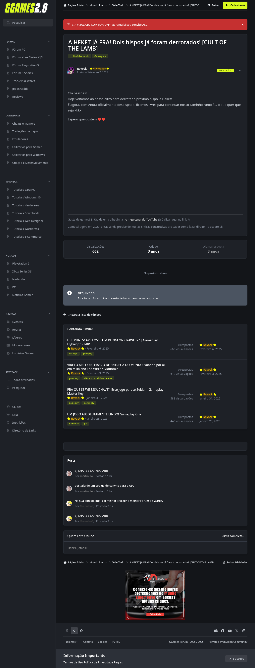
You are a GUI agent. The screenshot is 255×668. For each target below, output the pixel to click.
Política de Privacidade (98, 662)
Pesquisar (15, 23)
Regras (118, 662)
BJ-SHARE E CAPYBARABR (91, 471)
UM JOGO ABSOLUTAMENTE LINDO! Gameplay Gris (104, 414)
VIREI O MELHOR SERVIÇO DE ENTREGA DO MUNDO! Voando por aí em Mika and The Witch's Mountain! (116, 367)
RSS (116, 642)
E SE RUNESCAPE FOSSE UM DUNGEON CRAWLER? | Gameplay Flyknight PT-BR (112, 342)
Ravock (82, 68)
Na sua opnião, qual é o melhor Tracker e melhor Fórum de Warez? (119, 501)
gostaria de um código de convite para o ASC (104, 485)
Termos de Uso (73, 662)
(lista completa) (233, 536)
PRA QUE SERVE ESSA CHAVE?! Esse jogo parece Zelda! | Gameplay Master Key (115, 392)
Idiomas (72, 642)
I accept (236, 658)
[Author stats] (240, 70)
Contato (88, 642)
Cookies (102, 642)
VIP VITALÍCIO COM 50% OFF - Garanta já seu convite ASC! (107, 24)
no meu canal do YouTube (141, 219)
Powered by (228, 642)
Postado (104, 476)
